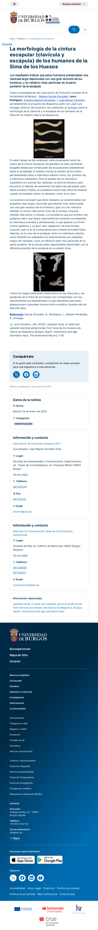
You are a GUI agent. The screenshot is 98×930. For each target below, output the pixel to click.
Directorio (49, 888)
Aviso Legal (34, 888)
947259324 (20, 486)
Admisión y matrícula (21, 691)
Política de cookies (68, 888)
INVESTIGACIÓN (23, 423)
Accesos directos (71, 4)
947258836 (20, 567)
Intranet (15, 661)
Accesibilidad (17, 888)
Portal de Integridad (20, 766)
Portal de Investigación (21, 783)
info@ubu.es (16, 832)
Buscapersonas (20, 649)
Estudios (14, 686)
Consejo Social (17, 740)
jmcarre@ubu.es (22, 511)
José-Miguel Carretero (72, 100)
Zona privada (67, 894)
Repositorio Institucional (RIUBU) (26, 794)
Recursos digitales (19, 675)
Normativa (15, 745)
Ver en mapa (20, 474)
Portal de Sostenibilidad (22, 771)
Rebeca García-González (53, 96)
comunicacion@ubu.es (26, 585)
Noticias (21, 38)
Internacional (17, 703)
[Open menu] (85, 29)
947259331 (19, 499)
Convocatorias (17, 718)
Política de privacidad (22, 894)
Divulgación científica (20, 788)
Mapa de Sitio (19, 655)
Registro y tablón (18, 729)
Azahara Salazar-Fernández (40, 100)
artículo (73, 107)
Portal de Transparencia (22, 777)
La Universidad (18, 708)
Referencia (16, 314)
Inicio (12, 38)
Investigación (17, 697)
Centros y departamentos (23, 760)
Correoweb (16, 680)
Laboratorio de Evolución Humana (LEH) (36, 443)
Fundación (15, 734)
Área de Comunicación (21, 751)
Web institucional (47, 894)
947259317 (19, 572)
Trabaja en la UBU (19, 723)
